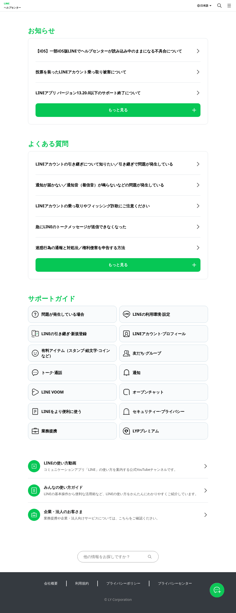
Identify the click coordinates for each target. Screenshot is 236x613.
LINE (6, 3)
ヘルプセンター (12, 7)
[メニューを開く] (229, 5)
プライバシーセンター (175, 583)
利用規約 (82, 583)
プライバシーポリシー (123, 583)
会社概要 (51, 583)
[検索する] (219, 5)
